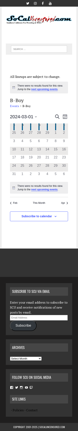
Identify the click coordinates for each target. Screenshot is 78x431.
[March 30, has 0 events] (64, 167)
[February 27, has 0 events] (31, 134)
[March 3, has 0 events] (14, 143)
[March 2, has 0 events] (64, 134)
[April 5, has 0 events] (55, 175)
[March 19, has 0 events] (31, 159)
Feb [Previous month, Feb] (13, 203)
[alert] (39, 87)
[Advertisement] (42, 33)
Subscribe (23, 325)
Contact (32, 410)
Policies (18, 410)
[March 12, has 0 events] (31, 151)
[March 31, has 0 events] (14, 175)
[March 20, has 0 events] (39, 159)
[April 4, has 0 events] (47, 175)
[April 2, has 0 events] (31, 175)
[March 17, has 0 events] (14, 159)
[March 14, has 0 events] (47, 151)
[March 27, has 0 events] (39, 167)
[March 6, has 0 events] (39, 143)
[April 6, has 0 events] (64, 175)
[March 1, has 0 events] (55, 134)
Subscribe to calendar (36, 216)
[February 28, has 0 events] (39, 134)
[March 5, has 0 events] (31, 143)
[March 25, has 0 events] (22, 167)
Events (14, 106)
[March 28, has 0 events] (47, 167)
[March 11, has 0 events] (22, 151)
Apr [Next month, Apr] (64, 203)
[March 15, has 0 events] (55, 151)
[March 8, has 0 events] (55, 143)
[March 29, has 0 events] (55, 167)
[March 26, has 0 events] (31, 167)
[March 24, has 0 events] (14, 167)
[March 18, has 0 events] (22, 159)
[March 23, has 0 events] (64, 159)
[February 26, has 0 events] (22, 134)
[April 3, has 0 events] (39, 175)
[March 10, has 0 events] (14, 151)
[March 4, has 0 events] (22, 143)
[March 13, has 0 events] (39, 151)
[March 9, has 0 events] (64, 143)
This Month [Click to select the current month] (39, 203)
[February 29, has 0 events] (47, 134)
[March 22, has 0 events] (55, 159)
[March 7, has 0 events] (47, 143)
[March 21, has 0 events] (47, 159)
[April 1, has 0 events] (22, 175)
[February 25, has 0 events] (14, 134)
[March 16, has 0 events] (64, 151)
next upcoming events (44, 89)
